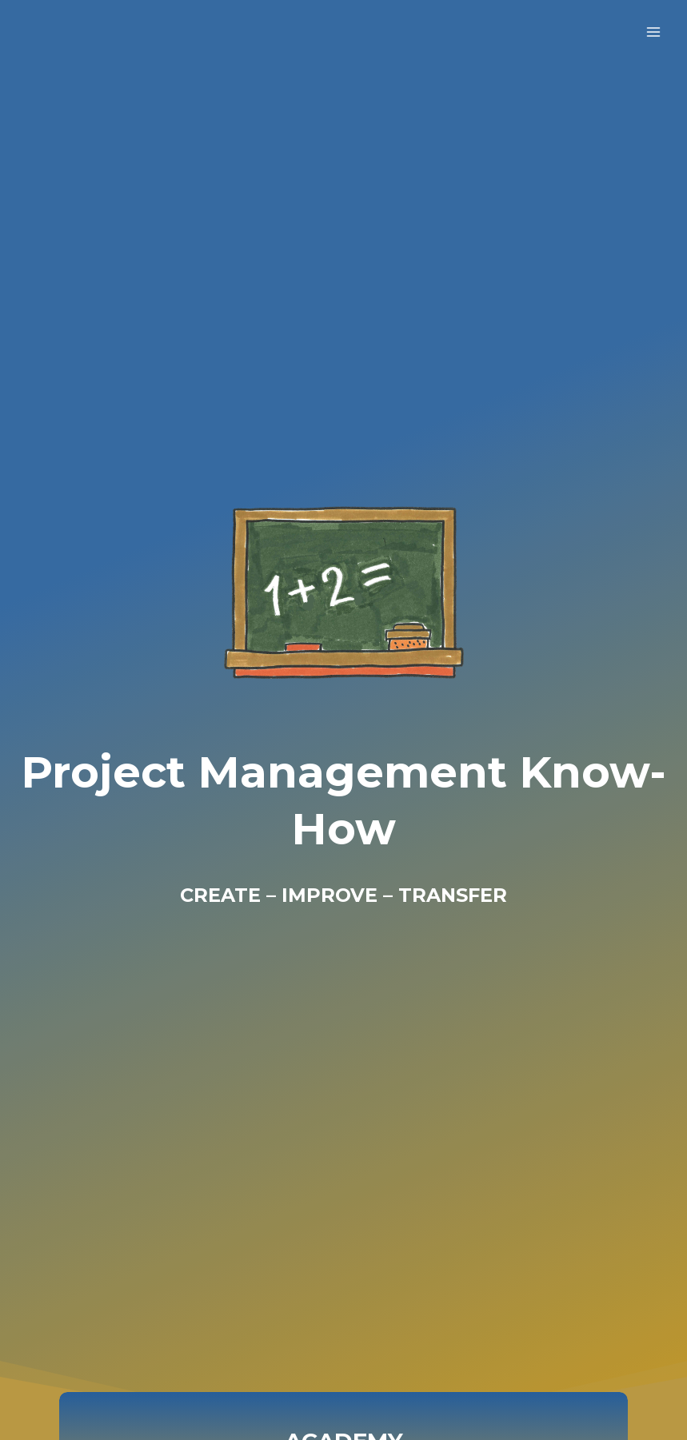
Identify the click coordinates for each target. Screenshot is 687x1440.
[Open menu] (653, 31)
